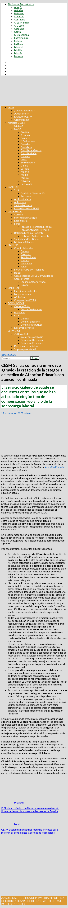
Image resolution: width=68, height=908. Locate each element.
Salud (24, 266)
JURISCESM (21, 333)
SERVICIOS (14, 330)
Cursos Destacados (31, 309)
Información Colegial (25, 217)
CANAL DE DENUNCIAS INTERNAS (39, 900)
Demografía (20, 220)
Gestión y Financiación (33, 193)
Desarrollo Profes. (24, 327)
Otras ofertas (21, 278)
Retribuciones (28, 257)
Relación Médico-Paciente (28, 232)
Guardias (26, 254)
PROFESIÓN (15, 211)
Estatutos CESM (23, 116)
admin (27, 412)
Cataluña (19, 28)
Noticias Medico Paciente (35, 235)
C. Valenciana (21, 34)
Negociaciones (22, 293)
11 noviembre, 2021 (12, 412)
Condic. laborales (23, 248)
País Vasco (26, 183)
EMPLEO (13, 245)
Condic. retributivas (31, 324)
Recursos (26, 196)
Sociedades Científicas (26, 238)
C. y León (19, 25)
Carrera (18, 214)
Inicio (11, 107)
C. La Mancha (21, 22)
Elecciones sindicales (25, 290)
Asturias (18, 10)
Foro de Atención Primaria (35, 229)
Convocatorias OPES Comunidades (33, 275)
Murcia (18, 53)
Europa (24, 284)
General (25, 251)
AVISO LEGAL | (9, 897)
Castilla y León (28, 153)
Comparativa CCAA (25, 300)
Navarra (18, 56)
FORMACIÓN (16, 303)
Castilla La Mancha (31, 150)
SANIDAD (13, 186)
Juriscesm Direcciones (33, 339)
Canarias (19, 16)
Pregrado (19, 312)
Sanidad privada (23, 205)
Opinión (18, 125)
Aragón (18, 7)
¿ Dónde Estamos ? (24, 110)
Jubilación (26, 263)
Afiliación (19, 297)
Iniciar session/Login (32, 336)
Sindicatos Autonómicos (21, 4)
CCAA (17, 128)
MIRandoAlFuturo (24, 241)
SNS (16, 189)
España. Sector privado (33, 281)
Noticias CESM (16, 122)
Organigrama (21, 119)
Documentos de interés (27, 345)
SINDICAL (13, 287)
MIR (16, 315)
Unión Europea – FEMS (26, 208)
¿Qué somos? (21, 113)
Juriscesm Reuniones (32, 342)
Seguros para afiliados (26, 349)
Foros (17, 223)
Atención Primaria (54, 467)
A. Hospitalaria (22, 199)
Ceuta (17, 31)
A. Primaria (20, 202)
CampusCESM (22, 306)
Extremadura (21, 37)
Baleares (19, 13)
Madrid (18, 46)
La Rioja (18, 43)
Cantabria (19, 19)
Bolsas (18, 272)
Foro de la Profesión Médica (36, 226)
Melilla (18, 50)
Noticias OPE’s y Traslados (29, 269)
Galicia (18, 40)
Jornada (25, 260)
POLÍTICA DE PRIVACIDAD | (35, 897)
